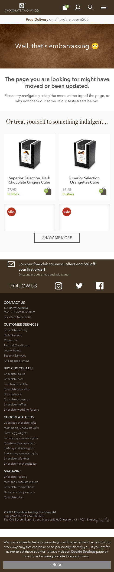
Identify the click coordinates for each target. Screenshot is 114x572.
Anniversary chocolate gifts (21, 496)
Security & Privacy (15, 398)
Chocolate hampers (16, 442)
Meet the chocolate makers (21, 525)
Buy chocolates (18, 411)
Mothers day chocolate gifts (21, 471)
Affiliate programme (16, 403)
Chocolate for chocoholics (20, 506)
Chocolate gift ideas (16, 501)
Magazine (13, 514)
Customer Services (21, 368)
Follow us (23, 329)
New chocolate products (19, 535)
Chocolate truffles (15, 447)
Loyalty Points (12, 393)
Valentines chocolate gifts (20, 465)
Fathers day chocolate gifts (21, 481)
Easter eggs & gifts (15, 476)
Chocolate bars (13, 422)
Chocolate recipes (15, 519)
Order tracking (13, 378)
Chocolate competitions (19, 530)
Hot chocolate (12, 437)
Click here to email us (17, 360)
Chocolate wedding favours (21, 452)
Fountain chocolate (16, 427)
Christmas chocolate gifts (20, 486)
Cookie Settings (83, 552)
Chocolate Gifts (19, 460)
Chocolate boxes (14, 417)
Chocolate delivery (16, 373)
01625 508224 (18, 351)
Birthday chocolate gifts (19, 491)
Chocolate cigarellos (16, 432)
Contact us (10, 383)
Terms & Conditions (16, 388)
